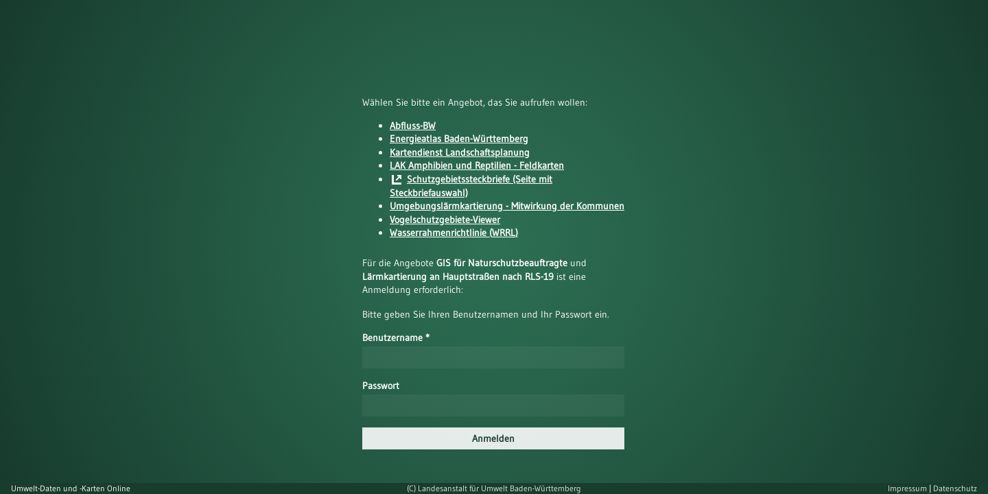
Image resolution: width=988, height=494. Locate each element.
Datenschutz (955, 488)
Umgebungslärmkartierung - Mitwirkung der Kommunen (507, 206)
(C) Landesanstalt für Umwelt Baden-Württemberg (494, 488)
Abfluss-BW (413, 125)
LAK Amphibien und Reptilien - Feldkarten (477, 165)
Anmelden (493, 438)
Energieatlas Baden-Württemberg (459, 138)
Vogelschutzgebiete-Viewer (445, 219)
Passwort (380, 385)
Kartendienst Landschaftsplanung (460, 152)
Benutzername (396, 337)
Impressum (908, 488)
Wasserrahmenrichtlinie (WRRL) (454, 232)
